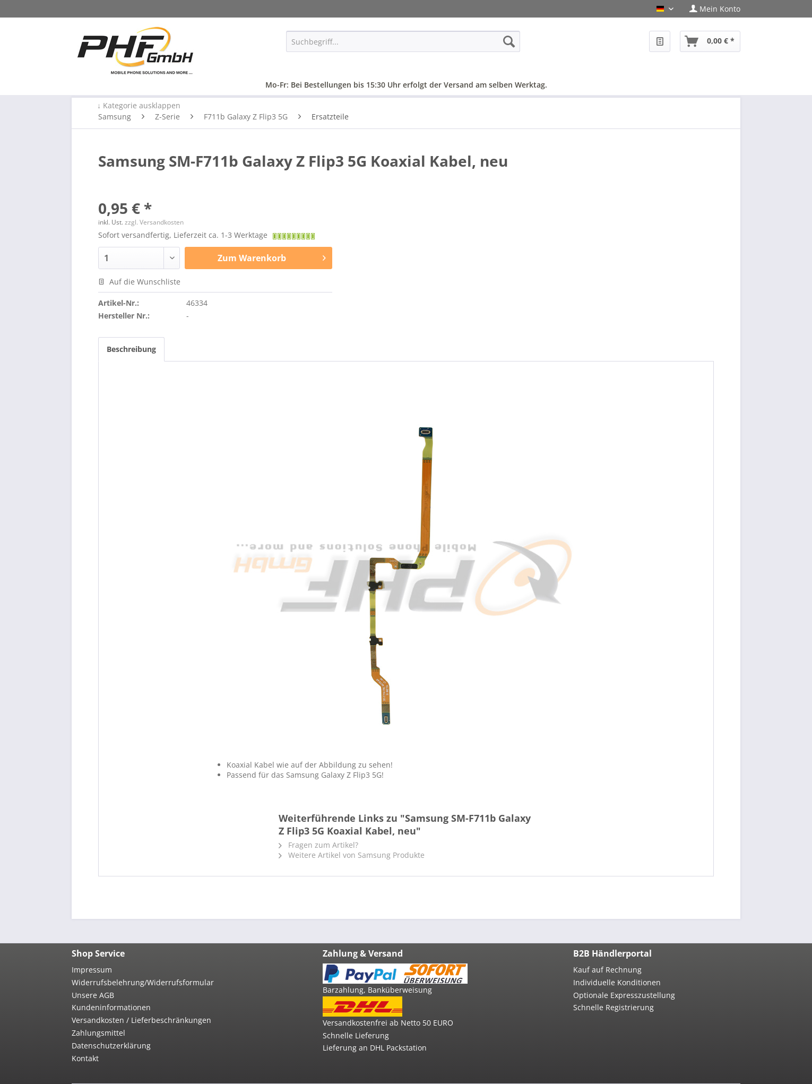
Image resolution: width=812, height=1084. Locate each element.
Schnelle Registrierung (613, 1007)
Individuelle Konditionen (617, 982)
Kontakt (85, 1058)
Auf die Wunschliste (139, 282)
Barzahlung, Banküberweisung (377, 990)
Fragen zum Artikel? (318, 845)
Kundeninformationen (111, 1007)
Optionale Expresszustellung (624, 995)
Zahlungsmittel (98, 1033)
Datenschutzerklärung (111, 1045)
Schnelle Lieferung (356, 1035)
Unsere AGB (93, 995)
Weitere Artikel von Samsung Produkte (352, 855)
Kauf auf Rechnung (607, 970)
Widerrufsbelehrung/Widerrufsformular (143, 982)
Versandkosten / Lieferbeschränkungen (141, 1020)
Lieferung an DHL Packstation (375, 1048)
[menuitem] (710, 8)
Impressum (92, 970)
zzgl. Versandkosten (154, 222)
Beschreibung (131, 349)
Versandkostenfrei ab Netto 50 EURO (388, 1023)
